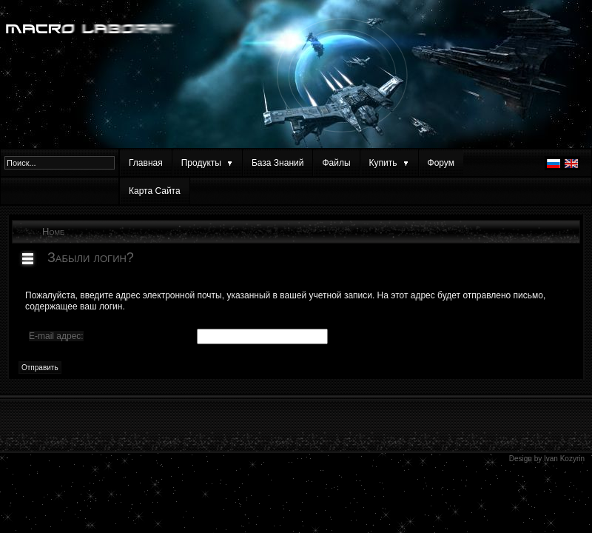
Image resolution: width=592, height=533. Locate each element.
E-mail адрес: (56, 336)
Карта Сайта (155, 191)
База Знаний (278, 163)
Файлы (336, 163)
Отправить (39, 367)
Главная (146, 163)
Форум (441, 163)
